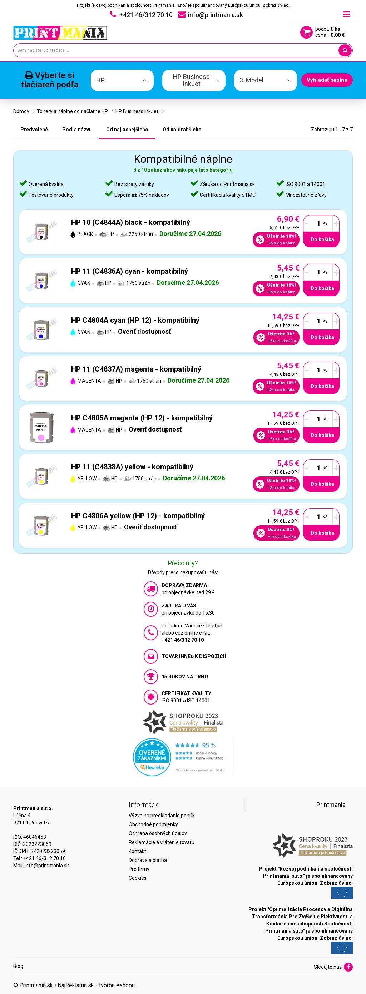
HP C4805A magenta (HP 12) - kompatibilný (142, 418)
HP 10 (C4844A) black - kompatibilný (130, 222)
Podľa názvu (77, 129)
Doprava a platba (148, 860)
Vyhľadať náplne (327, 80)
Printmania (331, 804)
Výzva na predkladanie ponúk (162, 815)
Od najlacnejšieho (127, 129)
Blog (18, 966)
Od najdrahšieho (182, 129)
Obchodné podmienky (153, 824)
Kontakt (137, 851)
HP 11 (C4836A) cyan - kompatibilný (129, 271)
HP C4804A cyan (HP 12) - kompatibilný (135, 320)
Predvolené (34, 129)
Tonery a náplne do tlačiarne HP (72, 111)
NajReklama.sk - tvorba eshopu (96, 985)
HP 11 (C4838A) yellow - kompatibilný (132, 467)
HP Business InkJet (136, 111)
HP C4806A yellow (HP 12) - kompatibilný (138, 515)
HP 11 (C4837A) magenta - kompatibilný (136, 369)
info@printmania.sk (47, 865)
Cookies (138, 878)
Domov (21, 111)
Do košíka (322, 239)
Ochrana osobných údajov (158, 833)
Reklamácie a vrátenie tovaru (161, 842)
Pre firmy (139, 869)
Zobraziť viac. (276, 5)
